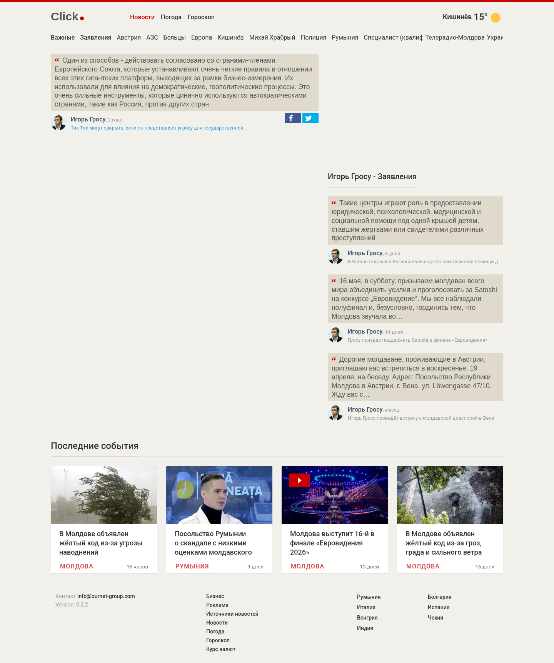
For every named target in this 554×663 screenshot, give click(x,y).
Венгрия (367, 618)
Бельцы (175, 37)
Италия (366, 607)
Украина (499, 37)
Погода (171, 17)
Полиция (313, 37)
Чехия (435, 618)
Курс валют (220, 649)
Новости (142, 17)
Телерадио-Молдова (454, 37)
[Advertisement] (415, 107)
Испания (439, 607)
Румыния (345, 37)
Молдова (76, 566)
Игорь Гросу (88, 119)
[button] (293, 118)
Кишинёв (457, 17)
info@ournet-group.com (106, 596)
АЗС (152, 37)
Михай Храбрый (272, 37)
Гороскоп (201, 17)
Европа (201, 37)
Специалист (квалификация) (405, 37)
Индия (365, 628)
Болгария (440, 597)
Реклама (217, 605)
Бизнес (215, 596)
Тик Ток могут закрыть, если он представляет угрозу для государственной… (159, 128)
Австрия (129, 37)
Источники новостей (232, 614)
